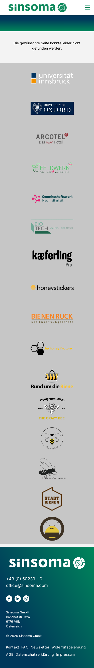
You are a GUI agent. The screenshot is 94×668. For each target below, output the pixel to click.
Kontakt (12, 647)
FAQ (25, 647)
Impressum (65, 654)
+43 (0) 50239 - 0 (24, 578)
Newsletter (40, 647)
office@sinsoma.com (27, 585)
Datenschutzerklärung (35, 654)
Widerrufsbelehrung (68, 647)
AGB (10, 654)
